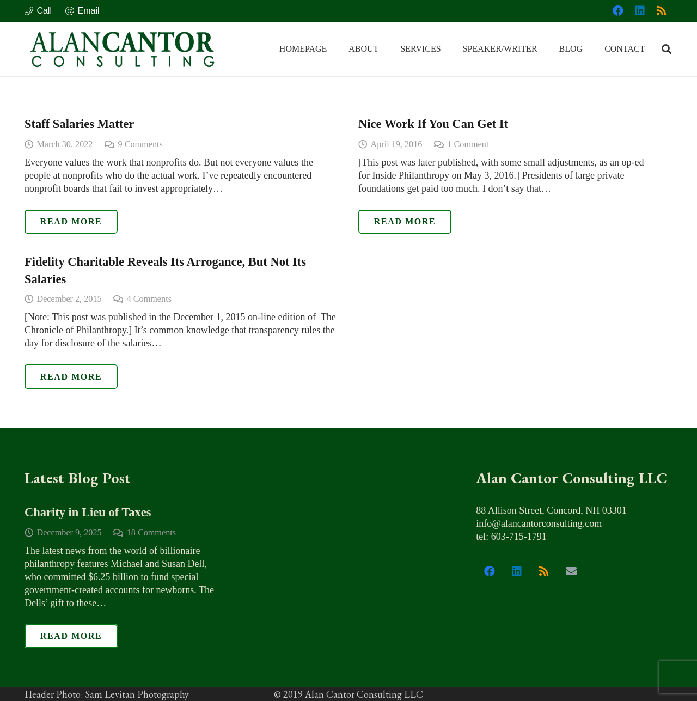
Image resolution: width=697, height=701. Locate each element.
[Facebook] (618, 11)
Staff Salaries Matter (79, 124)
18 (151, 532)
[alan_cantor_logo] (123, 49)
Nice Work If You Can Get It (433, 124)
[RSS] (661, 11)
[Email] (571, 571)
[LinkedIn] (640, 11)
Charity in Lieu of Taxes (88, 512)
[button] (666, 49)
